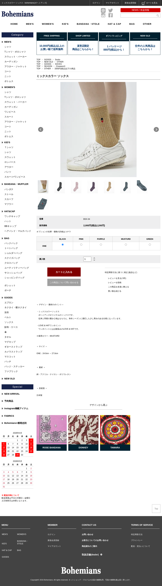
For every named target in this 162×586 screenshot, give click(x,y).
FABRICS (9, 416)
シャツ (7, 47)
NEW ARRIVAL (12, 394)
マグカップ (10, 342)
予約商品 (8, 401)
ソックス (8, 322)
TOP (38, 60)
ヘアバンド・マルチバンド (17, 231)
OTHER (147, 24)
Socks (57, 60)
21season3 (60, 66)
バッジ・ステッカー (14, 366)
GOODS (48, 60)
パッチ (7, 361)
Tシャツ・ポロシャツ (15, 51)
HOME (14, 24)
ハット (7, 221)
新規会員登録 (130, 3)
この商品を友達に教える (118, 287)
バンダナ (8, 189)
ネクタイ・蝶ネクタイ (15, 307)
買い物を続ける (114, 291)
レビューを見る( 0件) (117, 278)
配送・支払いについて (140, 546)
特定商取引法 (136, 534)
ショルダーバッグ (13, 253)
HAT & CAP (114, 24)
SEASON (48, 66)
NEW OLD (49, 62)
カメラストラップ (13, 351)
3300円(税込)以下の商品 (65, 69)
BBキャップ (10, 226)
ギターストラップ (13, 346)
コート (7, 71)
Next (156, 129)
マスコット (10, 356)
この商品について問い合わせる (64, 282)
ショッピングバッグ (14, 277)
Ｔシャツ (8, 147)
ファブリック (11, 371)
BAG (132, 24)
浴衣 (6, 312)
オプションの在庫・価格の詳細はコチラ (54, 232)
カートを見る (150, 3)
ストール (8, 194)
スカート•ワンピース (14, 177)
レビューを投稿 (114, 282)
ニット (7, 76)
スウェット (10, 157)
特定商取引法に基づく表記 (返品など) (121, 272)
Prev (40, 129)
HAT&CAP (9, 211)
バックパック (11, 243)
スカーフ (8, 199)
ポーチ (7, 290)
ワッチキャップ (12, 216)
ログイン (96, 3)
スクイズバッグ (12, 258)
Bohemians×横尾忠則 (15, 423)
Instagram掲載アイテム (16, 408)
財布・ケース (11, 327)
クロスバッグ (11, 263)
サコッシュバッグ (13, 272)
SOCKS (58, 64)
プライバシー (136, 540)
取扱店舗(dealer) (90, 554)
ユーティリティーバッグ (16, 268)
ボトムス (8, 81)
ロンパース (10, 162)
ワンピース (10, 112)
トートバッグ (11, 248)
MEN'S (30, 24)
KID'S (65, 24)
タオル (7, 337)
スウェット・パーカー (15, 56)
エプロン (8, 302)
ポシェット (10, 285)
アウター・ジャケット (15, 66)
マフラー (8, 204)
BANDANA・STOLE (88, 24)
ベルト (7, 317)
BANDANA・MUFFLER (16, 184)
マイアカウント (112, 3)
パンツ (7, 172)
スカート (8, 116)
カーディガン (11, 61)
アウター (8, 167)
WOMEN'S (48, 24)
